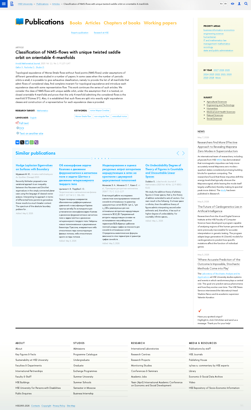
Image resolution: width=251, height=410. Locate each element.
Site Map (71, 405)
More (218, 77)
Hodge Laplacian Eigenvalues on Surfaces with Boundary (34, 167)
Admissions (79, 348)
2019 (206, 77)
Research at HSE (101, 32)
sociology (208, 47)
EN (225, 4)
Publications (44, 22)
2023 (211, 74)
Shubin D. (40, 67)
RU (221, 4)
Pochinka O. (29, 67)
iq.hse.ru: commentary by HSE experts (209, 365)
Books (76, 23)
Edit (241, 405)
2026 (221, 70)
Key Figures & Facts (25, 354)
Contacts (35, 405)
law (224, 40)
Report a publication (79, 32)
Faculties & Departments (28, 365)
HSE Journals (196, 354)
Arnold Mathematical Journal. (28, 63)
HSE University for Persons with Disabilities (38, 387)
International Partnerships (29, 371)
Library (192, 371)
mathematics (223, 43)
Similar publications (35, 153)
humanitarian (210, 36)
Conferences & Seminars (144, 371)
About (20, 343)
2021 (223, 74)
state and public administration (218, 50)
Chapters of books (122, 23)
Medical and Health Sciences (221, 111)
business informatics (213, 29)
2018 (211, 77)
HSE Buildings (22, 382)
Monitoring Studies (141, 365)
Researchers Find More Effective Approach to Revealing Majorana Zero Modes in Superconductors (218, 146)
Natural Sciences (215, 115)
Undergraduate (81, 359)
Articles (92, 23)
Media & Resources (203, 343)
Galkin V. (19, 67)
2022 (217, 74)
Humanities (212, 108)
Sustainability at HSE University (31, 359)
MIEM (219, 159)
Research (138, 343)
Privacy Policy (59, 405)
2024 (206, 74)
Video (192, 382)
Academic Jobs (139, 376)
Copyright (46, 405)
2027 (216, 70)
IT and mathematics (213, 40)
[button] (91, 158)
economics (229, 29)
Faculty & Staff (23, 376)
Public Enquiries (23, 393)
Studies (79, 343)
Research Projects (140, 359)
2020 (229, 74)
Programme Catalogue (85, 354)
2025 (227, 70)
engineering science (214, 33)
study (223, 190)
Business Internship (83, 393)
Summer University (83, 376)
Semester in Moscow (84, 387)
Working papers (160, 23)
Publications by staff (200, 348)
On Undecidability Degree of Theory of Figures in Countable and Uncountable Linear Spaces (164, 170)
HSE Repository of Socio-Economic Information (214, 387)
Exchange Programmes (85, 371)
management (210, 43)
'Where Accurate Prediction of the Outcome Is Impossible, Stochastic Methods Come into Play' (219, 264)
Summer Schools (82, 382)
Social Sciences (214, 118)
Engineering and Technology (220, 104)
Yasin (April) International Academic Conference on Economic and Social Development (156, 384)
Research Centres (140, 354)
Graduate (78, 365)
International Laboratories (145, 348)
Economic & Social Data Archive (206, 376)
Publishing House (198, 359)
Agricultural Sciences (217, 101)
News (201, 131)
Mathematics (42, 110)
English (33, 117)
